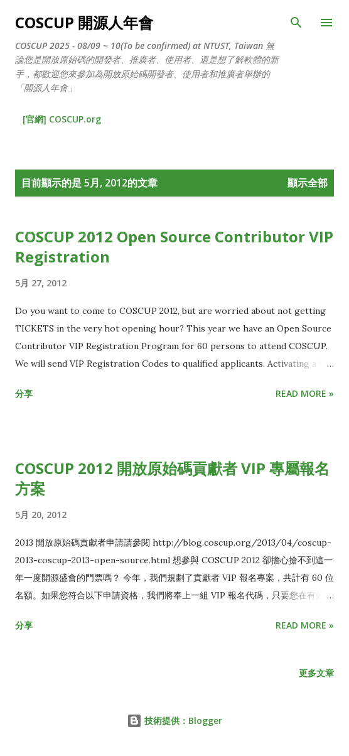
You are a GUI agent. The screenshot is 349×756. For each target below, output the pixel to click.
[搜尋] (296, 22)
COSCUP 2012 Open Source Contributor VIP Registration (174, 246)
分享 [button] (24, 393)
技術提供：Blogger (174, 720)
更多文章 (316, 673)
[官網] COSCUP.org (62, 119)
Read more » (305, 393)
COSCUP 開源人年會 (84, 22)
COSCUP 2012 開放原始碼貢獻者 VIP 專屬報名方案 (172, 478)
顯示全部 (307, 183)
